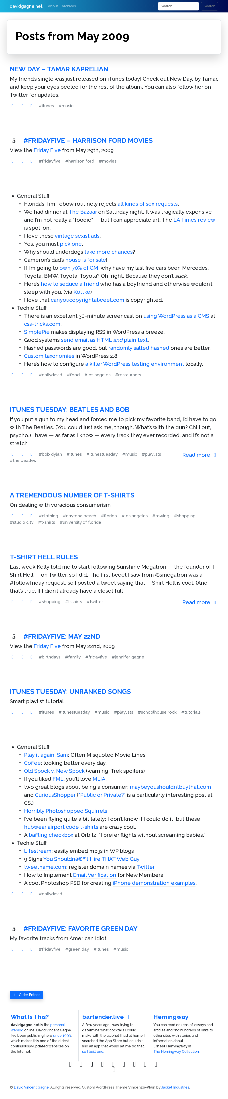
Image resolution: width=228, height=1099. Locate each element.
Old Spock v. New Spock (54, 771)
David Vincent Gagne (31, 1087)
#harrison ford (79, 161)
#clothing (48, 515)
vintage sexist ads (77, 236)
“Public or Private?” (102, 795)
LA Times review (194, 220)
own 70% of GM (78, 268)
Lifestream (37, 851)
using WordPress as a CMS (176, 316)
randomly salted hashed (138, 348)
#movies (107, 161)
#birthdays (49, 656)
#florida (109, 515)
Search (209, 6)
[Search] (178, 6)
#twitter (95, 601)
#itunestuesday (102, 454)
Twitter (145, 867)
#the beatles (23, 460)
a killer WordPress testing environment (134, 364)
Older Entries (26, 995)
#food (73, 374)
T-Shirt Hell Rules (44, 557)
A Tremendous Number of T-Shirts (72, 495)
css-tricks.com (42, 324)
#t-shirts (46, 522)
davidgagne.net (26, 6)
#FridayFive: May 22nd (61, 636)
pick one (71, 244)
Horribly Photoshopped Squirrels (65, 811)
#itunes (46, 105)
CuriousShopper (55, 795)
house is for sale (85, 260)
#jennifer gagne (128, 656)
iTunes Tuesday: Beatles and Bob (69, 409)
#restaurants (128, 374)
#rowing (160, 515)
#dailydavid (50, 374)
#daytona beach (79, 515)
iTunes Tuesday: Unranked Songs (70, 691)
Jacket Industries (175, 1087)
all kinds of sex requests (148, 204)
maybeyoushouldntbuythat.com (170, 787)
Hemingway (170, 1016)
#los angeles (97, 374)
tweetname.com (45, 867)
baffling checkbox (51, 835)
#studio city (21, 522)
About (53, 6)
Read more (200, 455)
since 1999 (62, 1035)
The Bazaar (83, 212)
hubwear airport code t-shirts (61, 827)
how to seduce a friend (70, 284)
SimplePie (37, 332)
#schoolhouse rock (157, 712)
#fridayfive (50, 161)
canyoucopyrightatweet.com (87, 300)
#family (73, 656)
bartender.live (107, 1016)
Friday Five (47, 150)
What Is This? (30, 1016)
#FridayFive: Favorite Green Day (80, 928)
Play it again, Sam (46, 755)
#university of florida (80, 522)
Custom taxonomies (49, 356)
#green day (77, 949)
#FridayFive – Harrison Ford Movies (88, 140)
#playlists (151, 454)
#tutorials (191, 712)
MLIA (99, 779)
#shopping (184, 515)
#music (66, 105)
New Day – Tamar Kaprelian (59, 69)
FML (58, 779)
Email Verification (94, 875)
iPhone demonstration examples (154, 883)
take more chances (108, 252)
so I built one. (93, 1051)
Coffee (32, 763)
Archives (69, 6)
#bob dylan (50, 454)
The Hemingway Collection (176, 1051)
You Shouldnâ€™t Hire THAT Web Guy (91, 859)
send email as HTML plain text (104, 340)
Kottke (81, 292)
